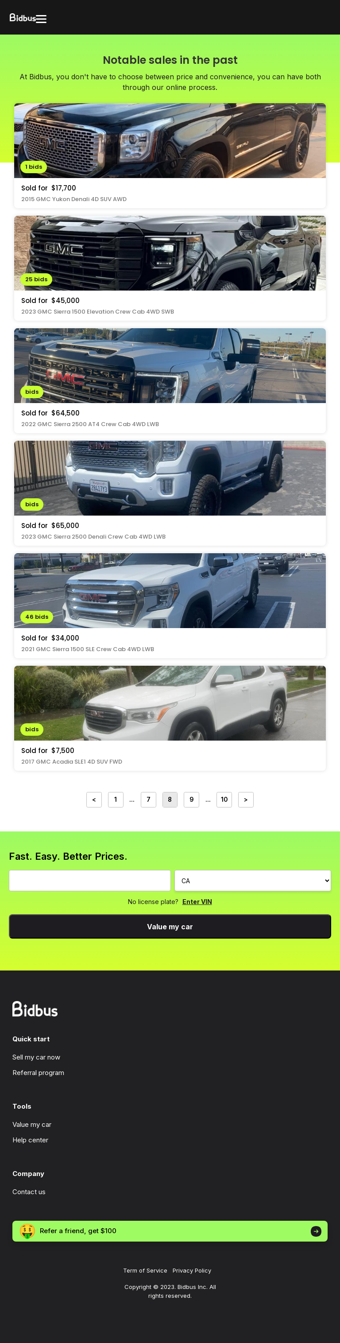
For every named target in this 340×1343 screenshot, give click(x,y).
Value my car (170, 926)
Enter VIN (197, 901)
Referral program (38, 1072)
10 (224, 799)
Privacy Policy (192, 1270)
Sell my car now (36, 1057)
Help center (30, 1140)
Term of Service (145, 1270)
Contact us (29, 1192)
